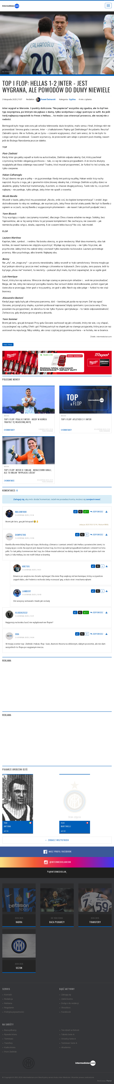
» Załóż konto (66, 998)
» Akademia (65, 1047)
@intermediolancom (57, 862)
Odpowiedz (96, 511)
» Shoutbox (65, 1007)
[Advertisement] (57, 686)
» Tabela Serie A (66, 1034)
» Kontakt (7, 994)
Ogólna (72, 99)
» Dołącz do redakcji (69, 1003)
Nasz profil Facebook (57, 852)
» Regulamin (8, 1007)
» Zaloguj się (65, 994)
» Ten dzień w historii (69, 1030)
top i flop (8, 344)
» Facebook (65, 1011)
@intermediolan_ (57, 871)
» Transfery (7, 1043)
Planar (109, 1080)
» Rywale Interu (9, 1034)
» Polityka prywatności (13, 1011)
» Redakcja (7, 998)
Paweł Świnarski (46, 99)
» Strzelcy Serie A (67, 1038)
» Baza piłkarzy (9, 1030)
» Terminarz (7, 1038)
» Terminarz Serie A (68, 1043)
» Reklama (7, 1003)
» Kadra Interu (8, 1047)
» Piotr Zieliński (9, 1051)
